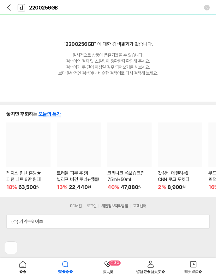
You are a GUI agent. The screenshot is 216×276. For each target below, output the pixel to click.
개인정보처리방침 (114, 206)
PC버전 (76, 206)
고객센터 (139, 206)
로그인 (92, 206)
